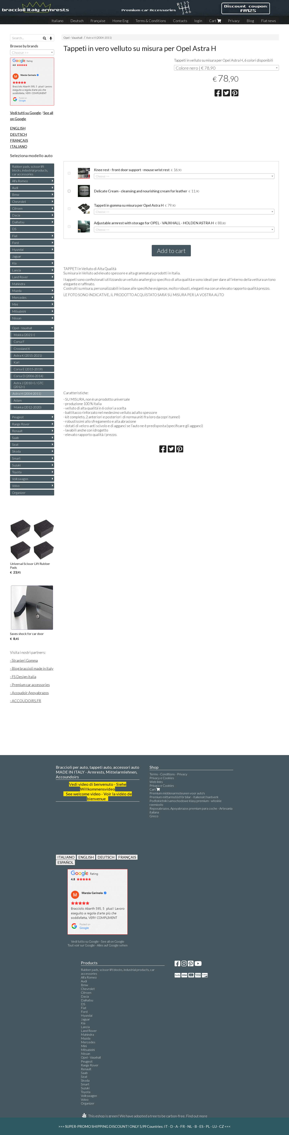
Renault (17, 431)
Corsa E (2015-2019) (28, 369)
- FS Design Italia (23, 676)
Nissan (16, 318)
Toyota (16, 472)
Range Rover (21, 424)
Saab (15, 438)
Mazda (16, 290)
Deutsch (76, 20)
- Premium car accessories (30, 684)
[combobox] (226, 68)
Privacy (234, 20)
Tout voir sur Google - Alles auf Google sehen (97, 945)
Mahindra (18, 284)
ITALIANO (65, 857)
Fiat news (268, 20)
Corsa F (19, 341)
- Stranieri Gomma (24, 660)
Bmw (15, 194)
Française (98, 20)
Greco (154, 816)
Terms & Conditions (150, 20)
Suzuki (16, 465)
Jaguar (16, 256)
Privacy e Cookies (162, 778)
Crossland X (22, 348)
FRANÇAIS (127, 857)
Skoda (16, 451)
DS (14, 229)
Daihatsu (18, 222)
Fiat (14, 236)
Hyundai (17, 249)
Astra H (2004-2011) (99, 37)
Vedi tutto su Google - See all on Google (97, 941)
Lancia (16, 270)
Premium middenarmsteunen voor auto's (177, 793)
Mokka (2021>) (24, 335)
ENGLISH (86, 857)
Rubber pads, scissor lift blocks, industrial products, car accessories (30, 170)
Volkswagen (20, 479)
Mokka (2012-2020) (27, 407)
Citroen (17, 208)
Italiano (57, 20)
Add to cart (171, 250)
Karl (16, 362)
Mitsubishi (19, 311)
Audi (15, 188)
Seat (15, 444)
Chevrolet (19, 201)
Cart (215, 20)
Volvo (16, 485)
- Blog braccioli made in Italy (31, 668)
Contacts (180, 20)
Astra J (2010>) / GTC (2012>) (29, 385)
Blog (250, 20)
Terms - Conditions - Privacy (168, 774)
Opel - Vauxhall (72, 37)
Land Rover (20, 277)
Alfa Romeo (20, 181)
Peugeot (18, 417)
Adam (18, 400)
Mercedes (19, 297)
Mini (15, 304)
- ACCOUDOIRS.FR (25, 700)
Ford (15, 243)
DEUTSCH (106, 857)
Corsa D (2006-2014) (28, 376)
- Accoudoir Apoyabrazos (29, 692)
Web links (156, 782)
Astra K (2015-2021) (28, 355)
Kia (14, 263)
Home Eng (120, 20)
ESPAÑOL (65, 862)
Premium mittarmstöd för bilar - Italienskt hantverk (184, 797)
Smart (16, 458)
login (198, 20)
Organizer (18, 492)
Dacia (16, 215)
